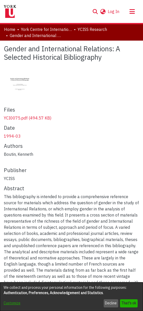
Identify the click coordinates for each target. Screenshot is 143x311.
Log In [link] (114, 11)
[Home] (10, 11)
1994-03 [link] (12, 136)
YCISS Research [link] (92, 29)
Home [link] (9, 29)
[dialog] (71, 296)
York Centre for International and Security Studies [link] (46, 29)
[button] (95, 11)
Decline (111, 303)
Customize (12, 303)
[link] (27, 118)
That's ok (128, 303)
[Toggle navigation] (132, 11)
